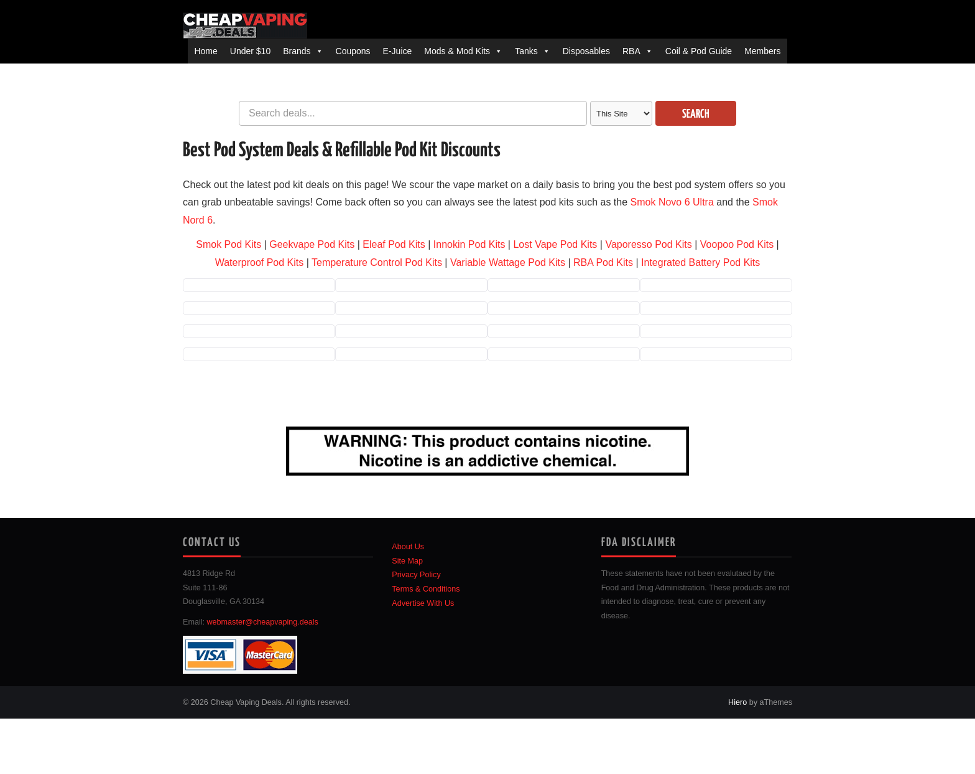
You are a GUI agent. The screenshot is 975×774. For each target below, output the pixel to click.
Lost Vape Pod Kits (555, 244)
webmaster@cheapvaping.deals (262, 622)
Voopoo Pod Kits (737, 244)
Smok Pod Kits (228, 244)
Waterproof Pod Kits (259, 262)
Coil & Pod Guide (698, 51)
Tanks (526, 51)
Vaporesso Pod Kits (648, 244)
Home (205, 51)
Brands (296, 51)
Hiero (737, 702)
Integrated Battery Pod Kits (700, 262)
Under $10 (250, 51)
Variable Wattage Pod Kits (507, 262)
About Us (408, 546)
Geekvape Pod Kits (311, 244)
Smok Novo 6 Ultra (672, 202)
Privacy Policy (416, 574)
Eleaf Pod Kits (394, 244)
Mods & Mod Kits (457, 51)
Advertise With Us (423, 603)
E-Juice (397, 51)
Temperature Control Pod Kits (377, 262)
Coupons (353, 51)
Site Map (407, 561)
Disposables (586, 51)
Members (762, 51)
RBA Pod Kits (603, 262)
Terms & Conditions (426, 589)
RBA (631, 51)
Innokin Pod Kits (469, 244)
